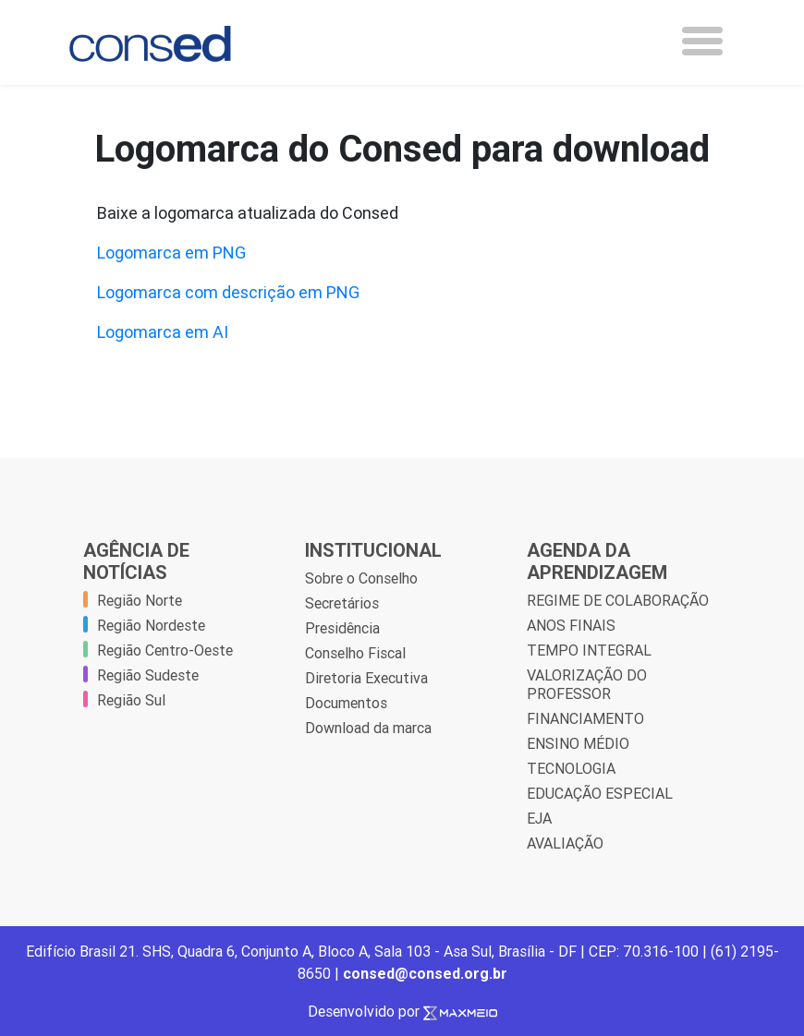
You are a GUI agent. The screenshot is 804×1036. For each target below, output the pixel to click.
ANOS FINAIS (571, 625)
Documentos (346, 702)
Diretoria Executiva (366, 678)
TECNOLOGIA (571, 768)
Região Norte (139, 600)
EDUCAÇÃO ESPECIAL (600, 793)
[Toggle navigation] (702, 41)
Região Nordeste (151, 625)
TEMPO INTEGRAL (589, 650)
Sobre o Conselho (361, 578)
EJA (539, 818)
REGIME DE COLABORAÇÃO (618, 600)
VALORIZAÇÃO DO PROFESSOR (587, 684)
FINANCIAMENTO (585, 718)
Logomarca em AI (162, 332)
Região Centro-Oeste (165, 650)
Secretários (342, 603)
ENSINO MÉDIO (578, 743)
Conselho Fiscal (355, 653)
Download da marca (368, 727)
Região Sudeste (148, 675)
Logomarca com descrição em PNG (228, 292)
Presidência (342, 628)
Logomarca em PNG (171, 252)
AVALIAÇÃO (565, 843)
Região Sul (131, 700)
